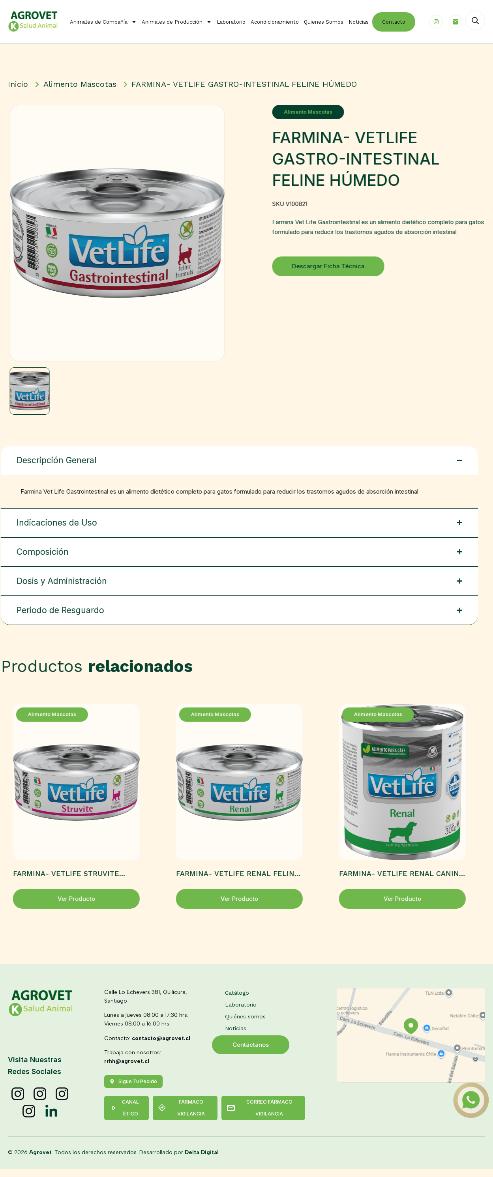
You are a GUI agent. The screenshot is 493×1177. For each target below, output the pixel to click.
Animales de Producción (177, 21)
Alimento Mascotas (316, 112)
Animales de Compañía (103, 21)
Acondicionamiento (275, 22)
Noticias (359, 22)
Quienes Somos (323, 22)
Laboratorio (231, 22)
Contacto (393, 22)
